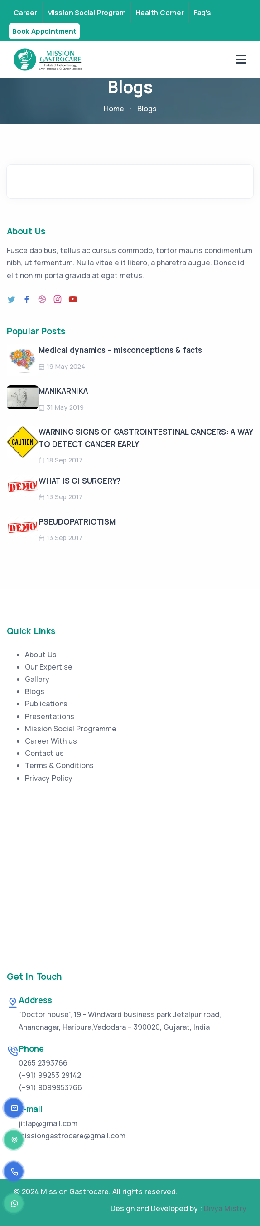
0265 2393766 (43, 1063)
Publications (46, 704)
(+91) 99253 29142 (50, 1075)
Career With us (51, 741)
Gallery (37, 679)
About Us (41, 655)
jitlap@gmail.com (48, 1123)
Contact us (44, 753)
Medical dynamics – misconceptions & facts (120, 350)
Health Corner (159, 12)
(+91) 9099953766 (50, 1087)
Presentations (49, 716)
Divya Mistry (225, 1208)
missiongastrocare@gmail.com (72, 1136)
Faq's (202, 12)
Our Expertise (48, 667)
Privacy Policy (48, 778)
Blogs (34, 691)
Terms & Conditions (59, 765)
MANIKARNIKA (63, 391)
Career (25, 12)
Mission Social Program (86, 12)
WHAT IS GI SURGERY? (79, 481)
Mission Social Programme (70, 729)
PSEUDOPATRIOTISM (77, 521)
